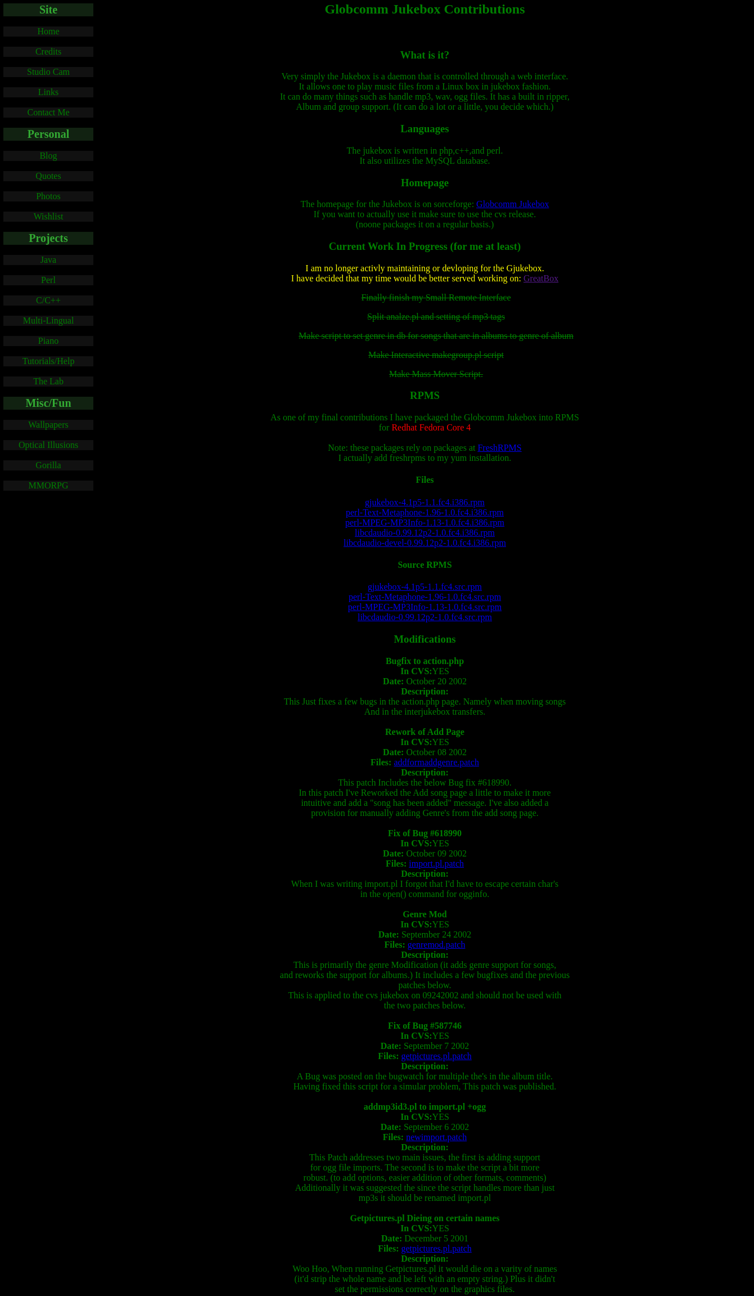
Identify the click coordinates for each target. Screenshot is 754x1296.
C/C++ (48, 300)
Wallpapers (48, 424)
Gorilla (48, 465)
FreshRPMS (499, 447)
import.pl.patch (436, 863)
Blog (48, 155)
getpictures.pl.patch (436, 1056)
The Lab (48, 381)
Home (48, 31)
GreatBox (540, 278)
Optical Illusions (48, 445)
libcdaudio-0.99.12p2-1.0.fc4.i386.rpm (425, 532)
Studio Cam (48, 72)
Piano (48, 341)
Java (48, 259)
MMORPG (48, 485)
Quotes (48, 176)
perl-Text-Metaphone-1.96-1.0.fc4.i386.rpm (425, 512)
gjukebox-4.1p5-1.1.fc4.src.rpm (425, 586)
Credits (48, 51)
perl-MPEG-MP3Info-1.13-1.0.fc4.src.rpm (425, 607)
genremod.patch (437, 944)
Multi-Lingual (48, 320)
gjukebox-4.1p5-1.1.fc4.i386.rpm (425, 502)
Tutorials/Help (48, 361)
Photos (48, 196)
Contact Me (48, 112)
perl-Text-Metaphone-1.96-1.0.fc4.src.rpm (425, 597)
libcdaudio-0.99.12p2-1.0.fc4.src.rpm (425, 617)
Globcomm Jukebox (512, 204)
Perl (48, 280)
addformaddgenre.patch (436, 762)
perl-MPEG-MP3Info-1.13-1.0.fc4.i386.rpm (424, 522)
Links (48, 92)
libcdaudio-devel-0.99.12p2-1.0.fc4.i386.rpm (425, 543)
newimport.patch (436, 1137)
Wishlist (49, 216)
